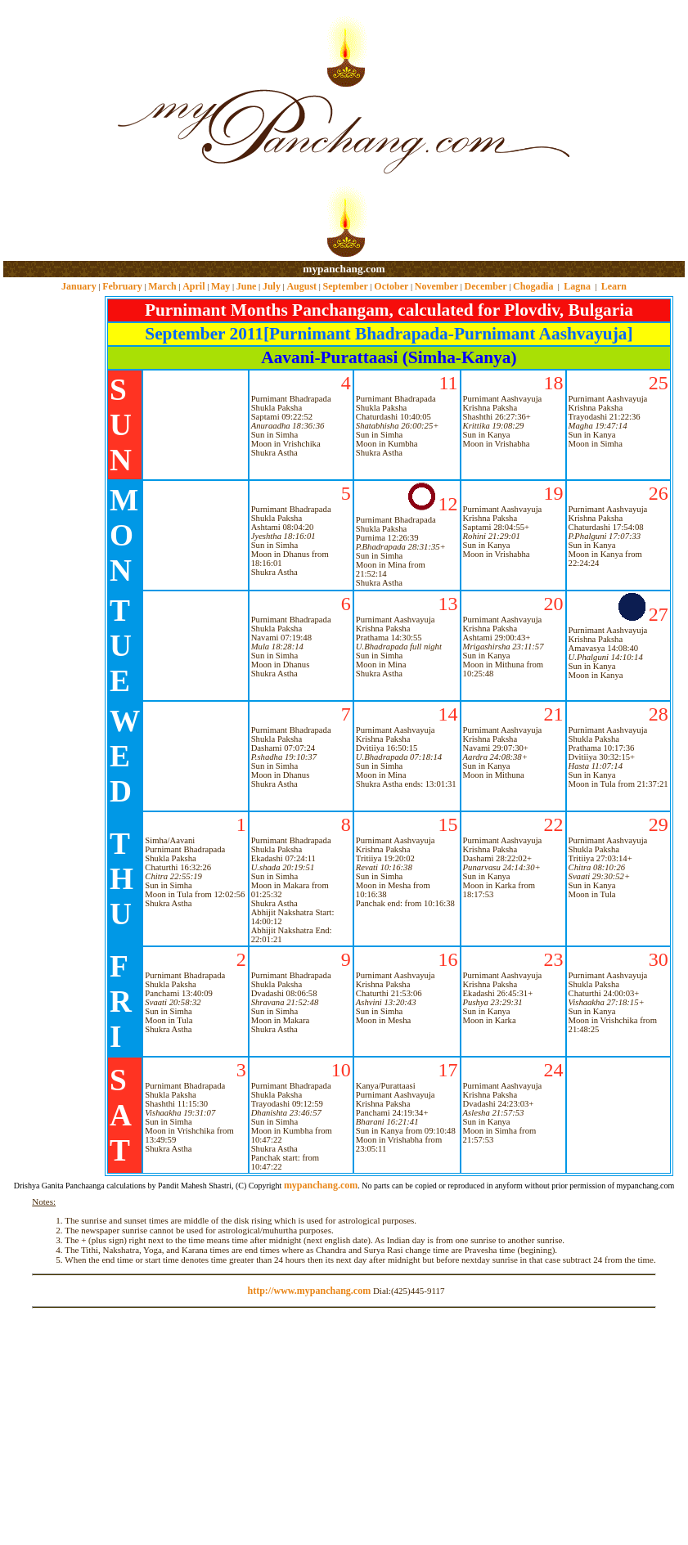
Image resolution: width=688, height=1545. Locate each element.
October (391, 286)
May (220, 286)
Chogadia (533, 286)
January (79, 286)
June (246, 286)
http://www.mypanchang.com (309, 1290)
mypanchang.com (343, 269)
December (486, 286)
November (436, 286)
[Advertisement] (56, 131)
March (162, 286)
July (272, 286)
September (345, 286)
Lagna (577, 286)
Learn (614, 286)
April (193, 286)
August (301, 286)
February (122, 286)
